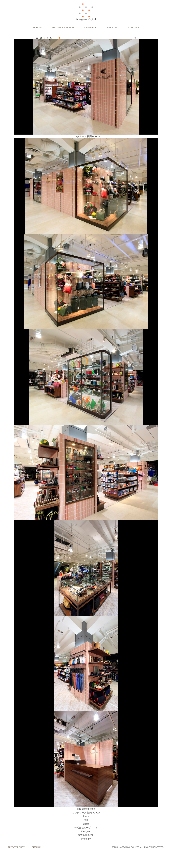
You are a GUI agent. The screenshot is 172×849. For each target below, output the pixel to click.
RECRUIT (112, 27)
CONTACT (133, 27)
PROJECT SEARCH (63, 27)
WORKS (37, 27)
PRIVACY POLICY (16, 847)
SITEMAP (36, 847)
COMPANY (90, 27)
